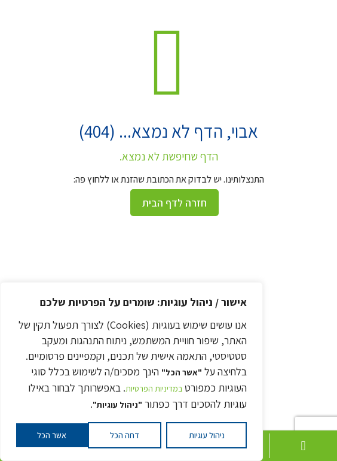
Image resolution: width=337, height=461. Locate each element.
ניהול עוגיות (207, 435)
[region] (131, 371)
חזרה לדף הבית (174, 203)
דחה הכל (124, 435)
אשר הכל (51, 435)
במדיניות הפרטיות (153, 388)
